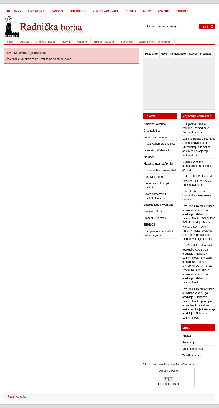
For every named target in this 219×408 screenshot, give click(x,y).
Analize (24, 41)
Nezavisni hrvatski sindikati (160, 170)
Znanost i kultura (104, 41)
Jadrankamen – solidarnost (155, 41)
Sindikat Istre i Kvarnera (158, 204)
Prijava (186, 335)
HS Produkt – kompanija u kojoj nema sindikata (196, 195)
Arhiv (147, 11)
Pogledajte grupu (168, 383)
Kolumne (82, 41)
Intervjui (66, 41)
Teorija (130, 11)
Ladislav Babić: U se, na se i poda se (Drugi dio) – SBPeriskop (198, 143)
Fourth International (155, 137)
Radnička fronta (153, 176)
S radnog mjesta (45, 41)
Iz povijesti (126, 41)
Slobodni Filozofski (155, 218)
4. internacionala (105, 11)
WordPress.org (191, 355)
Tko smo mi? (36, 11)
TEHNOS (149, 224)
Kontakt (164, 11)
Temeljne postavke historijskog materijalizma (196, 151)
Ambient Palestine (155, 124)
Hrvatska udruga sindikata (159, 143)
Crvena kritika (152, 130)
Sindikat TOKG (153, 211)
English (182, 11)
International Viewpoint (157, 150)
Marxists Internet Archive (158, 163)
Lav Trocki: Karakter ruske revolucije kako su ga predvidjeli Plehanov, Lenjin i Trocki (197, 274)
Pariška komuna (192, 132)
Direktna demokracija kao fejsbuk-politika (197, 166)
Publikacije (78, 11)
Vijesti (10, 41)
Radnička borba (16, 396)
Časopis (57, 11)
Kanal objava (190, 342)
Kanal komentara (192, 348)
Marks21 (149, 157)
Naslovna (14, 11)
